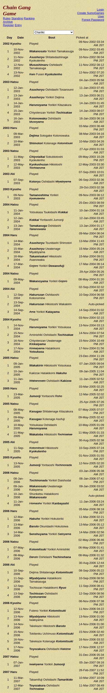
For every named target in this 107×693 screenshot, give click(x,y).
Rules (6, 18)
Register (8, 25)
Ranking (29, 18)
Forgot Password (93, 19)
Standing (17, 18)
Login (100, 9)
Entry (18, 25)
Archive (8, 21)
